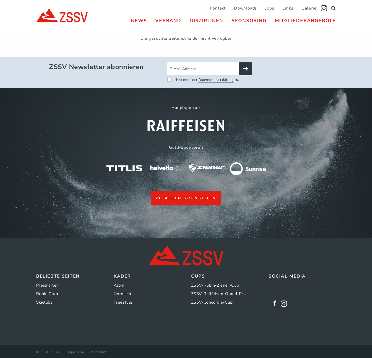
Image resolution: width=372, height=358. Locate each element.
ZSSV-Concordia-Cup (212, 302)
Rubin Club (47, 294)
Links (287, 8)
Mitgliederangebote (305, 21)
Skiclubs (44, 302)
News (139, 21)
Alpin (119, 285)
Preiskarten (47, 285)
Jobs (269, 8)
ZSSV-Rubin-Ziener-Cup (215, 285)
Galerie (309, 8)
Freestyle (123, 302)
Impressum (75, 352)
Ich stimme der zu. (206, 79)
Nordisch (122, 294)
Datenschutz (97, 352)
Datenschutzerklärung (216, 79)
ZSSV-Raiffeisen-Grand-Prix (218, 294)
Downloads (245, 8)
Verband (168, 21)
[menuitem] (139, 21)
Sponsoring (249, 21)
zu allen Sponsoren (186, 198)
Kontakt (218, 8)
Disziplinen (206, 21)
